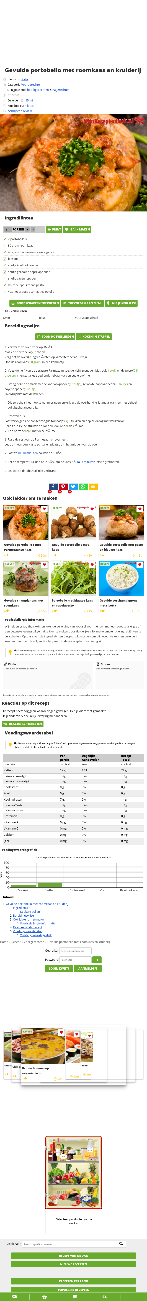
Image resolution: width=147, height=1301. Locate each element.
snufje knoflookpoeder (23, 265)
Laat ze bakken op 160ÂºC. (35, 453)
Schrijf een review (20, 111)
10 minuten (28, 453)
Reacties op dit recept (27, 927)
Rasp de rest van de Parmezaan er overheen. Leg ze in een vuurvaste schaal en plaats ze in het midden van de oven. (52, 442)
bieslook (13, 259)
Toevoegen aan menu (82, 303)
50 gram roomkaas (20, 246)
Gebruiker (52, 951)
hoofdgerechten (38, 90)
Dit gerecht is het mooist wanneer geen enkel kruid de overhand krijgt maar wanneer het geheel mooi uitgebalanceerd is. (71, 405)
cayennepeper (20, 389)
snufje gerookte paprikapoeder (29, 272)
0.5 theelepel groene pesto (26, 285)
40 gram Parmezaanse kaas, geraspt (32, 252)
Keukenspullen (30, 912)
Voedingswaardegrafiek (36, 935)
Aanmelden (87, 968)
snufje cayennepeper (22, 278)
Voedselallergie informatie (37, 923)
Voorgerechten (31, 85)
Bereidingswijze (23, 916)
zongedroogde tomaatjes (49, 421)
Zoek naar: (14, 1244)
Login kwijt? (59, 968)
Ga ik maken (77, 229)
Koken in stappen (93, 337)
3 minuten (86, 462)
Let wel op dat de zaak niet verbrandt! (33, 471)
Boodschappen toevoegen (35, 303)
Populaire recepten (73, 1290)
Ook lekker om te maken (29, 919)
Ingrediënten (21, 908)
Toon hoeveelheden (55, 337)
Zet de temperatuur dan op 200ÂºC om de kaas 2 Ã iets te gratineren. (64, 462)
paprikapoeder (112, 384)
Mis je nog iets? (121, 303)
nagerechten (60, 90)
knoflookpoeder (64, 384)
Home (4, 942)
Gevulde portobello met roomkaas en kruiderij (37, 904)
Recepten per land (73, 1281)
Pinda (10, 664)
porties (14, 95)
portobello (25, 352)
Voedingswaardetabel (27, 931)
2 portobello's (17, 239)
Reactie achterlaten (22, 724)
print (54, 229)
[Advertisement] (73, 37)
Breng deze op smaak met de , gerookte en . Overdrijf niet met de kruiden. (68, 389)
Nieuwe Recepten (73, 1264)
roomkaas (28, 362)
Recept (16, 942)
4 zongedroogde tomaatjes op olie (31, 292)
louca (30, 106)
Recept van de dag (73, 1256)
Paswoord (52, 960)
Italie (25, 79)
